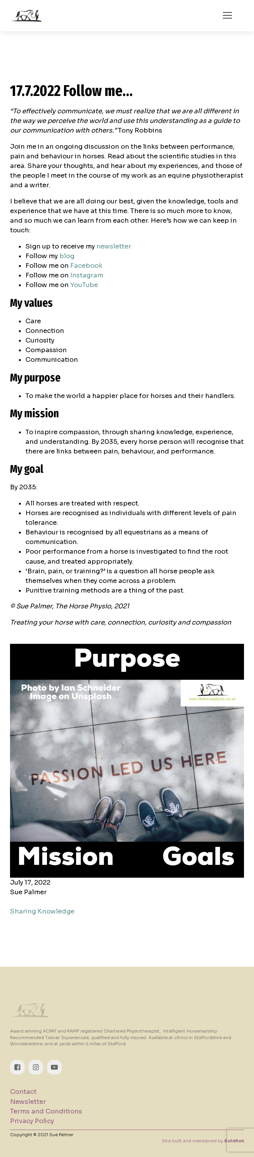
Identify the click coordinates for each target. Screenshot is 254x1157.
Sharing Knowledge (42, 911)
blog (66, 256)
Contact (23, 1092)
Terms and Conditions (46, 1111)
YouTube (84, 285)
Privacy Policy (32, 1121)
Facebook (86, 266)
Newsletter (28, 1102)
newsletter (113, 246)
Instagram (86, 275)
